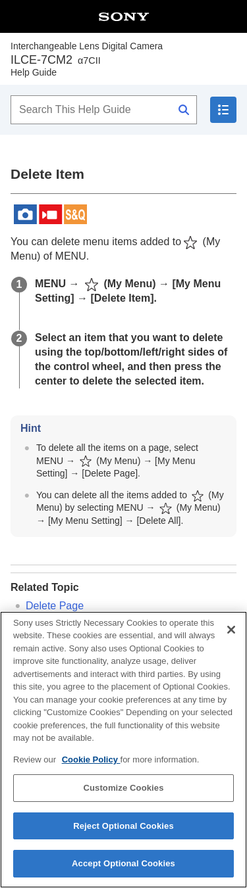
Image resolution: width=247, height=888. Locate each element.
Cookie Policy (91, 759)
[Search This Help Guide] (104, 109)
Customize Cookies (123, 788)
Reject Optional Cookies (123, 826)
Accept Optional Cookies (123, 864)
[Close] (231, 629)
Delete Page (55, 605)
